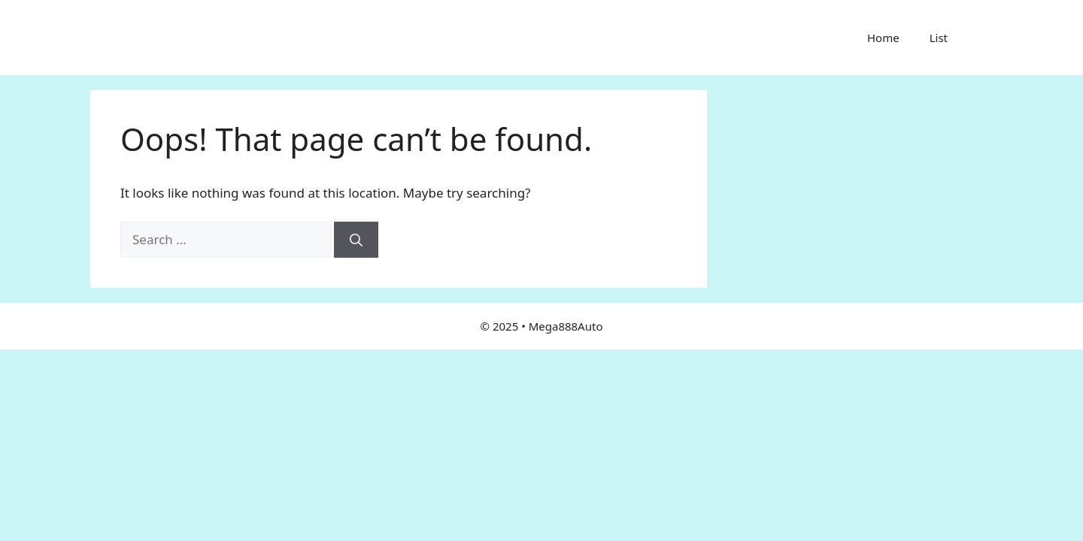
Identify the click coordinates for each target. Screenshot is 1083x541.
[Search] (356, 240)
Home (883, 37)
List (939, 37)
